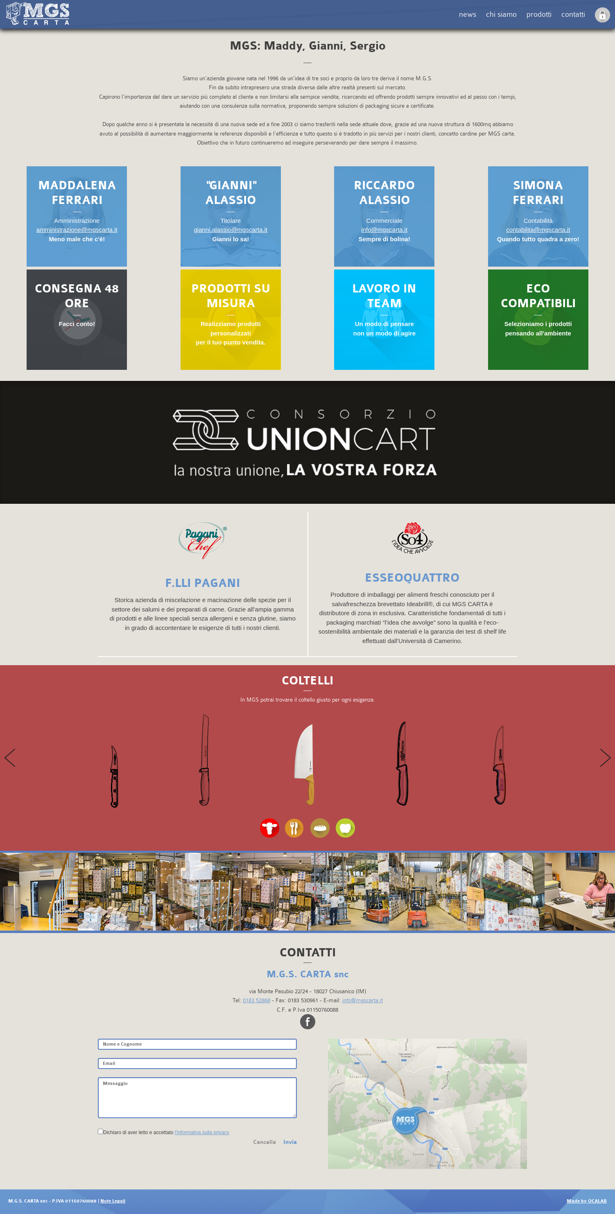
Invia (290, 1142)
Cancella (264, 1142)
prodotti (539, 14)
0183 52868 (256, 1000)
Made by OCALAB (587, 1201)
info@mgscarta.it (362, 1000)
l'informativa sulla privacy (202, 1132)
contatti (573, 14)
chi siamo (501, 14)
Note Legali (112, 1201)
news (467, 14)
